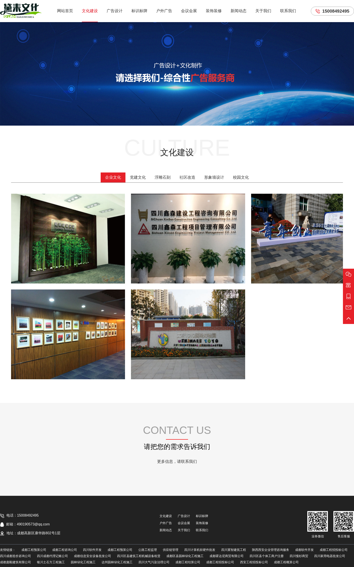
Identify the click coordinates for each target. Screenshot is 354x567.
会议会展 (189, 11)
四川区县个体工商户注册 (267, 556)
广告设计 (115, 11)
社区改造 (187, 177)
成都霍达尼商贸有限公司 (227, 556)
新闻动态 (238, 11)
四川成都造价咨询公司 (15, 556)
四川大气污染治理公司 (154, 562)
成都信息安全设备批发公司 (92, 556)
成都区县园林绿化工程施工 (185, 556)
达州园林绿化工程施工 (117, 562)
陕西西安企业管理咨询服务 (270, 550)
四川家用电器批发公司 (329, 556)
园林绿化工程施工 (83, 562)
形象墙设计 (214, 177)
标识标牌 (139, 11)
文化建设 (90, 11)
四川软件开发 (92, 550)
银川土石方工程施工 (51, 562)
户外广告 (164, 11)
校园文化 (241, 177)
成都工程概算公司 (286, 562)
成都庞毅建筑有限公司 (15, 562)
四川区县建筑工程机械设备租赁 (138, 556)
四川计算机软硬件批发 (199, 550)
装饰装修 (214, 11)
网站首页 (65, 11)
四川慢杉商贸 (299, 556)
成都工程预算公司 (33, 550)
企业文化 (113, 177)
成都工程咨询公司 (64, 550)
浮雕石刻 (163, 177)
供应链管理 (170, 550)
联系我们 (288, 11)
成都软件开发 (304, 550)
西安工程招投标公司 (254, 562)
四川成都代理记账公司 (52, 556)
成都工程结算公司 (187, 562)
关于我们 (263, 11)
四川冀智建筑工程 (233, 550)
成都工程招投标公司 (334, 550)
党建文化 (138, 177)
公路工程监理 (147, 550)
